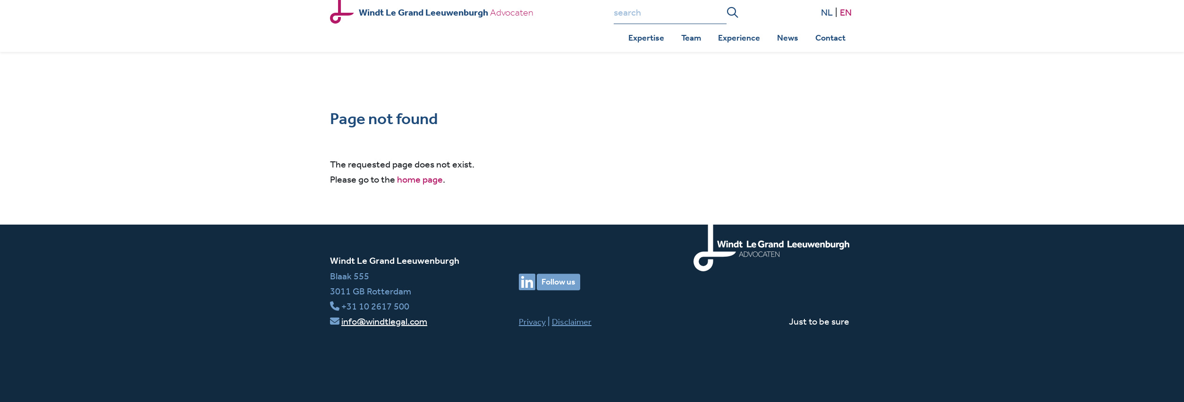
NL (827, 12)
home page (420, 179)
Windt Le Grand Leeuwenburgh (394, 261)
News (787, 37)
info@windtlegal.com (384, 321)
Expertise (646, 37)
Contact (830, 37)
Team (691, 37)
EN (846, 12)
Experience (739, 37)
